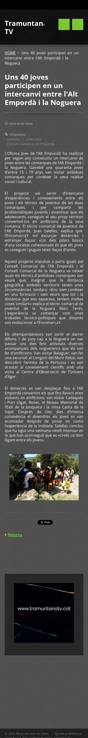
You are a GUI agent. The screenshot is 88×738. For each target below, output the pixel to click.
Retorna (15, 534)
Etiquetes (17, 134)
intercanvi (34, 139)
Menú (77, 24)
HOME (10, 52)
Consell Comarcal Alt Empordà (31, 144)
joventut (13, 139)
